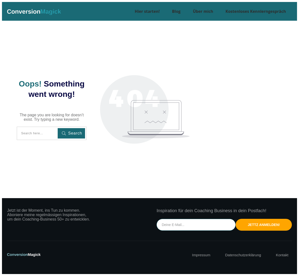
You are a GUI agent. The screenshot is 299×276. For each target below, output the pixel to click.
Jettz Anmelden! (264, 225)
